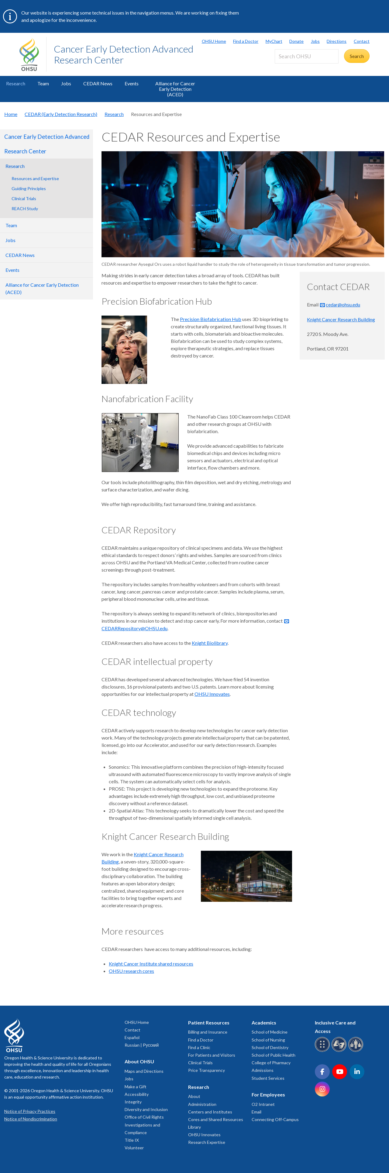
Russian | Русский (142, 1045)
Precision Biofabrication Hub (210, 319)
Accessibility (137, 1094)
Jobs (315, 41)
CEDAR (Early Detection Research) (61, 114)
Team (43, 83)
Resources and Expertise (35, 178)
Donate (296, 41)
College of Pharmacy (271, 1062)
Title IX (132, 1140)
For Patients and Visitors (211, 1055)
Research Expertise (206, 1142)
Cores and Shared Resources (215, 1119)
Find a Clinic (199, 1047)
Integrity (133, 1101)
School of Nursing (268, 1039)
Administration (202, 1104)
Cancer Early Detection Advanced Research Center (123, 54)
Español (132, 1037)
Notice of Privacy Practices (29, 1111)
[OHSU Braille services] (323, 1050)
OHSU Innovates (212, 694)
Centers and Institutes (210, 1111)
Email (256, 1111)
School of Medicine (269, 1031)
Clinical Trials (24, 198)
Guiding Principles (29, 188)
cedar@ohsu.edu (343, 304)
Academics (264, 1022)
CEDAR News (97, 83)
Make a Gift (135, 1086)
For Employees (268, 1094)
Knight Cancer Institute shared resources (151, 963)
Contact (362, 41)
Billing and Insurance (207, 1031)
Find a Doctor (245, 41)
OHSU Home (214, 41)
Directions (336, 41)
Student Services (268, 1078)
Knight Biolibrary (210, 643)
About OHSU (139, 1061)
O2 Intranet (263, 1104)
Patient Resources (208, 1022)
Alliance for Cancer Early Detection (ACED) (175, 88)
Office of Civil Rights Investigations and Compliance (144, 1124)
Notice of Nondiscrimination (30, 1118)
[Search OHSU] (307, 56)
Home (10, 114)
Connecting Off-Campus (275, 1119)
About (194, 1096)
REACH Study (25, 208)
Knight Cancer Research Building (341, 319)
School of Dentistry (270, 1047)
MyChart (274, 41)
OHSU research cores (131, 971)
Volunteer (134, 1147)
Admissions (263, 1070)
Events (132, 83)
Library (194, 1127)
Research (15, 83)
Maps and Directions (144, 1071)
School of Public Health (273, 1055)
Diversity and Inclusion (146, 1109)
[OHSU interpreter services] (356, 1050)
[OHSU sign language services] (340, 1050)
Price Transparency (206, 1070)
